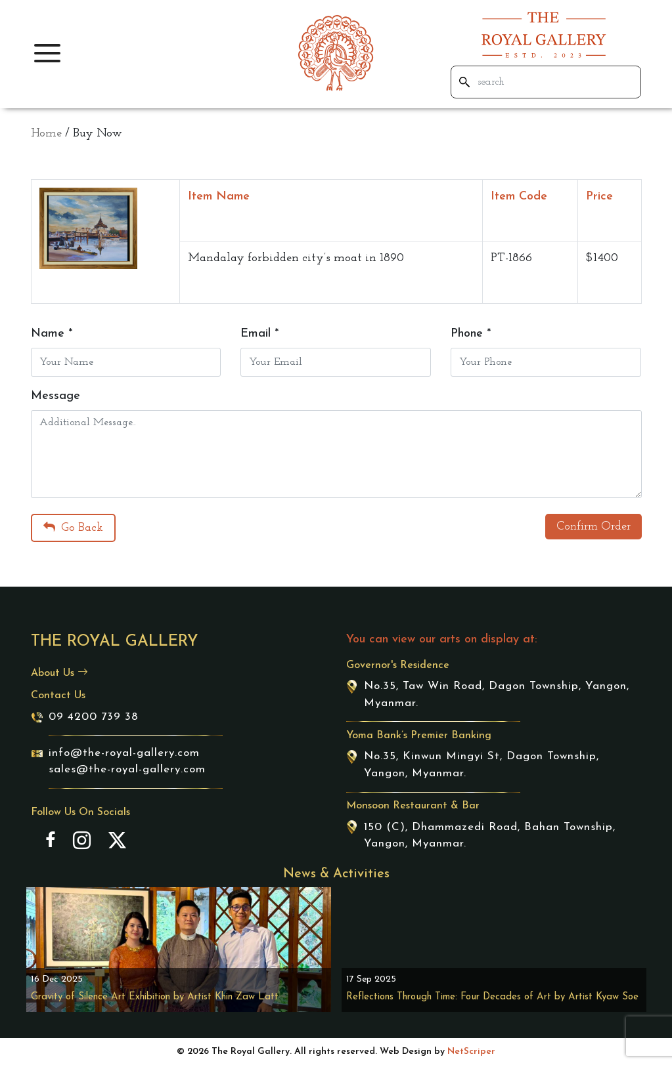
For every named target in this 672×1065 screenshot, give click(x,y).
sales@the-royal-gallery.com (127, 769)
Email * (259, 333)
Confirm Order (593, 526)
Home (46, 133)
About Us (59, 673)
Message (55, 396)
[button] (47, 53)
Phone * (471, 333)
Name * (51, 333)
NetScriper (471, 1051)
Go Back (73, 527)
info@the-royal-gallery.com (124, 753)
